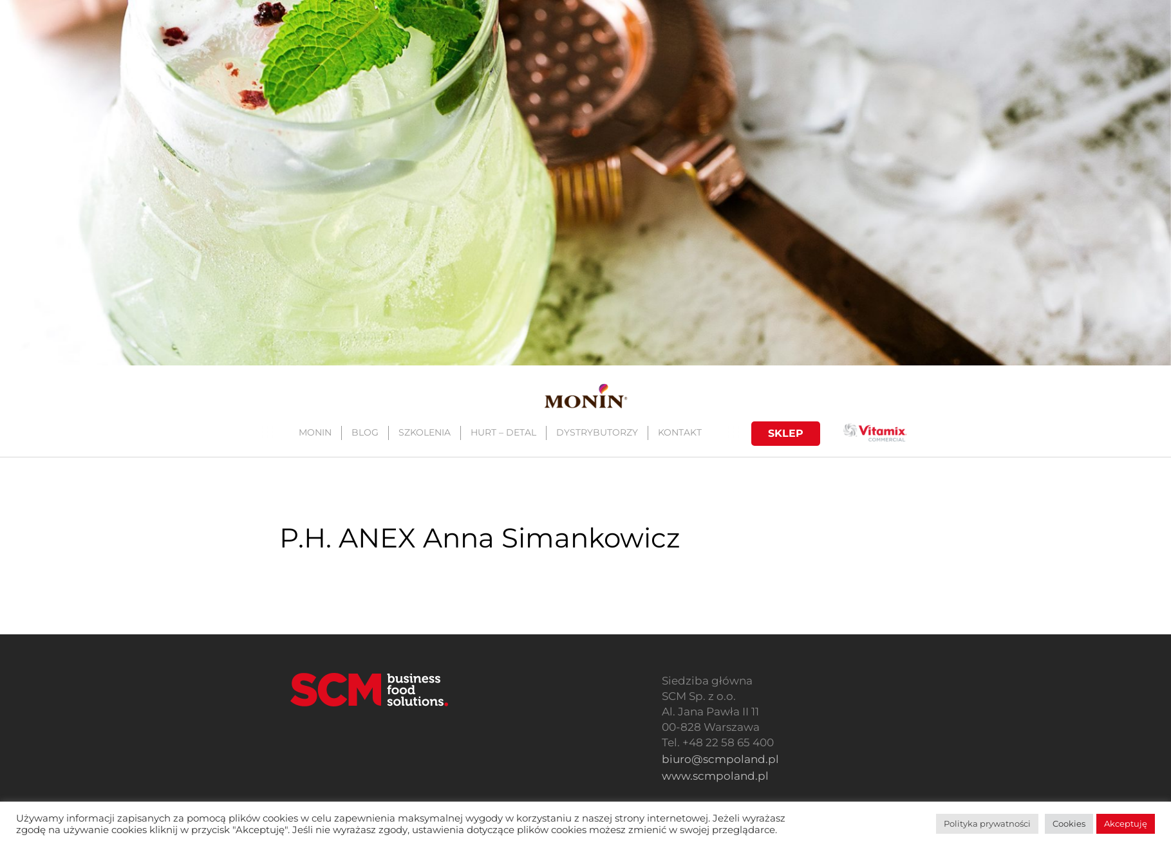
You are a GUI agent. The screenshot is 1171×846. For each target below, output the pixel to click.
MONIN (314, 432)
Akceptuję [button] (1125, 823)
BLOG (364, 432)
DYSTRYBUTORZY (596, 432)
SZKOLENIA (424, 432)
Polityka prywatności (987, 823)
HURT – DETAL (503, 432)
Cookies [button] (1069, 823)
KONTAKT (679, 432)
